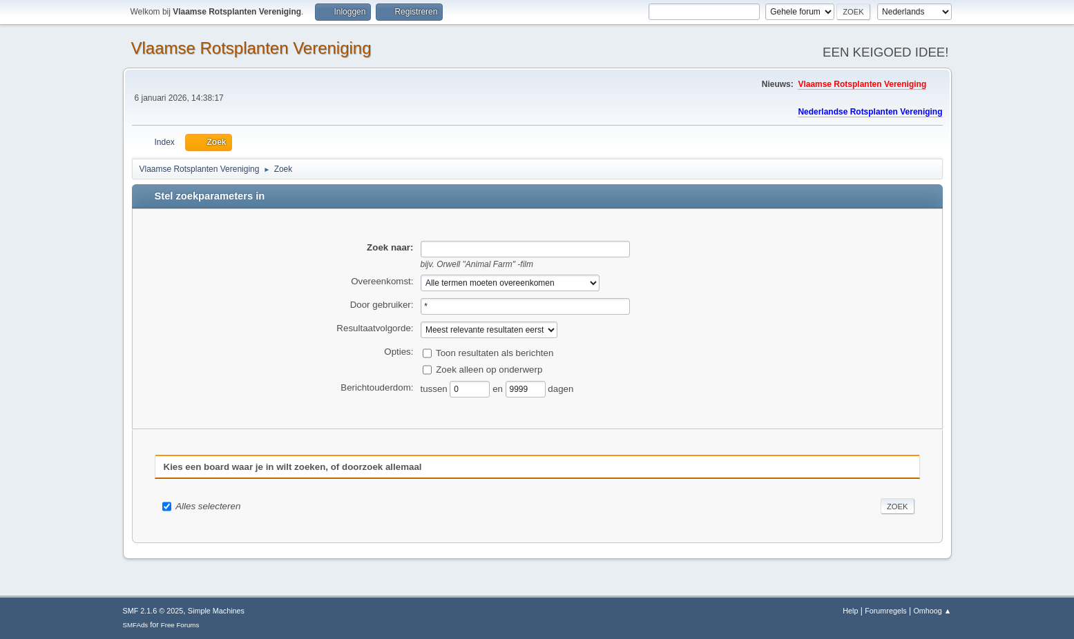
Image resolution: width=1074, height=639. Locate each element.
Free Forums (180, 625)
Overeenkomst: (382, 281)
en (499, 388)
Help (850, 611)
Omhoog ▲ (932, 611)
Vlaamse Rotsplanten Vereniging (251, 48)
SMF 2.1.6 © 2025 (153, 611)
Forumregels (886, 611)
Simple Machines (216, 611)
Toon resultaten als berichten (494, 352)
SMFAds (135, 625)
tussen (435, 388)
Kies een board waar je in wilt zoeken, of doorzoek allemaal (293, 467)
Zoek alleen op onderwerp (489, 369)
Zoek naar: (390, 247)
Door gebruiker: (382, 304)
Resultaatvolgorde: (374, 328)
